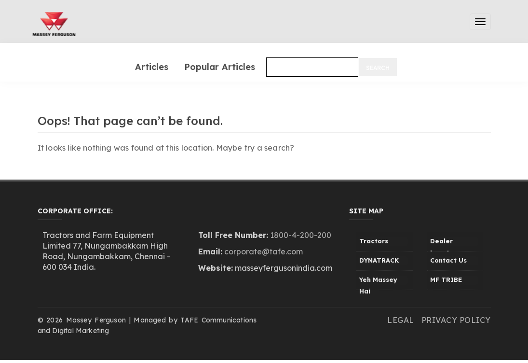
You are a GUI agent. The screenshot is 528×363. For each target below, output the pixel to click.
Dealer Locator (443, 244)
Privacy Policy (456, 320)
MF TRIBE (446, 279)
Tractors (373, 241)
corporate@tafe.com (263, 251)
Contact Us (448, 260)
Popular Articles (219, 66)
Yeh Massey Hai (378, 283)
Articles (151, 66)
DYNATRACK (379, 260)
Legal (400, 320)
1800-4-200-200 (300, 235)
